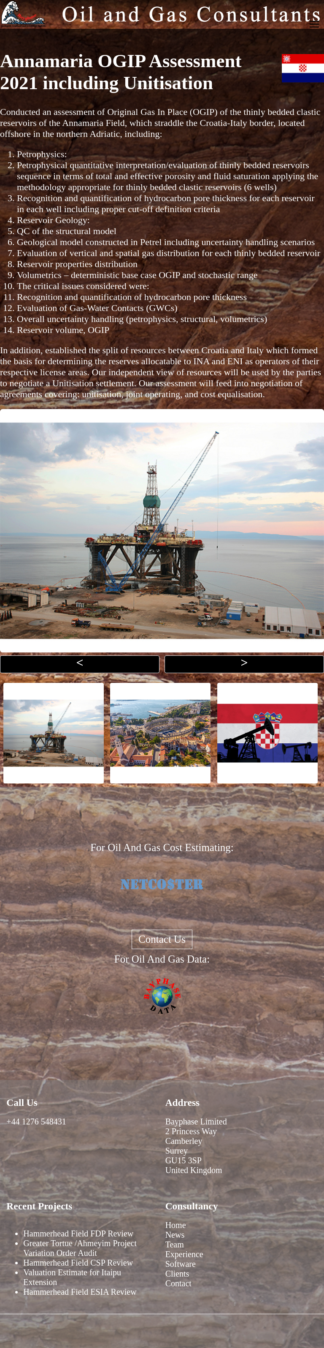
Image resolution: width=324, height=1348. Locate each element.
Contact (178, 1283)
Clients (177, 1273)
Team (174, 1244)
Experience (184, 1254)
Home (175, 1225)
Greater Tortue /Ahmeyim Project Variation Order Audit (80, 1248)
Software (180, 1264)
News (175, 1234)
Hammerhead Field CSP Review (78, 1262)
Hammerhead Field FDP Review (78, 1233)
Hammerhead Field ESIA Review (79, 1291)
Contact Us (162, 939)
